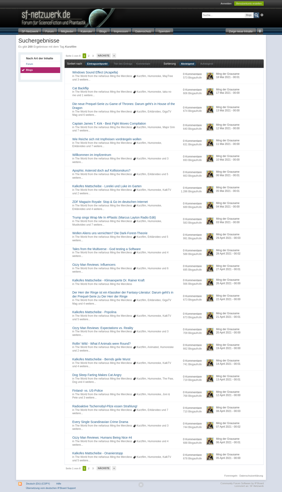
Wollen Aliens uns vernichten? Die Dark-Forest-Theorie (109, 233)
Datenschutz (143, 31)
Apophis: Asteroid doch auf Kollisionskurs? (101, 170)
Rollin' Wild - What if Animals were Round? (101, 343)
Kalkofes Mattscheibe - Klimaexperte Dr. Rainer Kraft (108, 280)
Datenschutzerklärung (251, 475)
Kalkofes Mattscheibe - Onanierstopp (97, 453)
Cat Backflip (80, 88)
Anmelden (226, 3)
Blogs (103, 31)
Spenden (164, 31)
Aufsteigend (206, 63)
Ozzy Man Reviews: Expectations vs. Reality (102, 328)
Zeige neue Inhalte (241, 31)
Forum (49, 31)
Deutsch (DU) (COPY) (38, 483)
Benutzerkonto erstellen (249, 3)
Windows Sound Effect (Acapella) (95, 72)
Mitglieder (67, 31)
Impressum (121, 31)
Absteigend (187, 63)
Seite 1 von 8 (73, 55)
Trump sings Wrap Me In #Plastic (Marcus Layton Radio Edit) (114, 217)
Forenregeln (230, 475)
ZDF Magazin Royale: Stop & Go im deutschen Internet (110, 202)
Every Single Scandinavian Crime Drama (100, 422)
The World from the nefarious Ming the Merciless (103, 76)
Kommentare (143, 63)
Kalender (86, 31)
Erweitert (262, 15)
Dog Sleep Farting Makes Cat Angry (96, 375)
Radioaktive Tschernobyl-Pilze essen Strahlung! (104, 406)
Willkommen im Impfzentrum (91, 155)
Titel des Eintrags (123, 63)
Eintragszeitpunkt (97, 63)
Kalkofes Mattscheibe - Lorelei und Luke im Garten (106, 186)
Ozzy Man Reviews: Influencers (93, 264)
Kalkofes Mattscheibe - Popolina (94, 312)
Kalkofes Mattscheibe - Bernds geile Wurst (101, 359)
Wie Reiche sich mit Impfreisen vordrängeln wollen (106, 139)
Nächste (103, 55)
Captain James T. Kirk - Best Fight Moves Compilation (109, 123)
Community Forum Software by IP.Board (242, 483)
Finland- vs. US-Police (87, 390)
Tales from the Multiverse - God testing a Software (106, 249)
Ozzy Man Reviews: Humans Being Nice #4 (102, 437)
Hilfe (58, 483)
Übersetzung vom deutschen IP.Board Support (51, 488)
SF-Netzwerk (30, 31)
